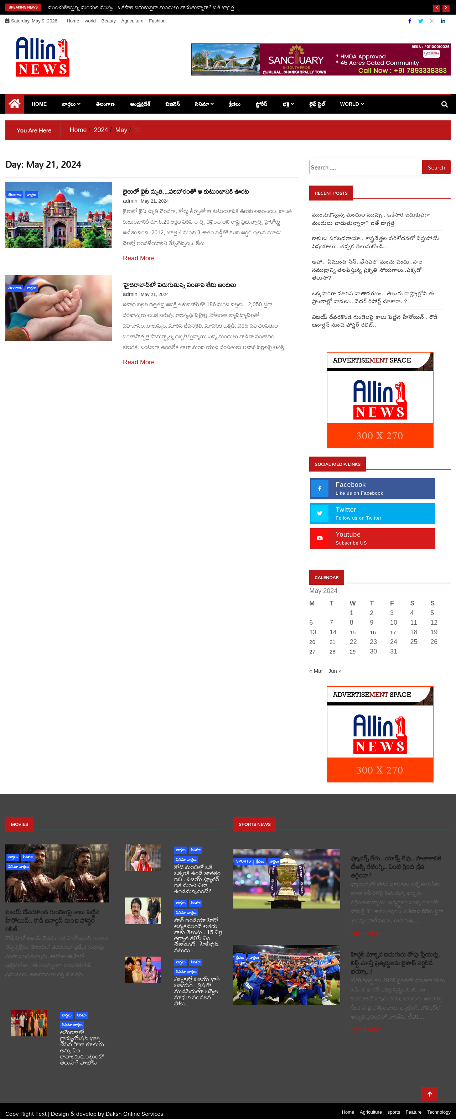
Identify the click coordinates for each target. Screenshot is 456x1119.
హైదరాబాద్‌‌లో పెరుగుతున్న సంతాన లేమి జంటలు (179, 285)
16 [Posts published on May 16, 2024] (373, 624)
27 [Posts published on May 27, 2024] (312, 643)
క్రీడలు (234, 104)
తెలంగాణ (105, 104)
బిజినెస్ (172, 104)
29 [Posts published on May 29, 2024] (353, 643)
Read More (139, 258)
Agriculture (132, 21)
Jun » (335, 663)
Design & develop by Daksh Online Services (107, 1105)
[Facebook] (410, 21)
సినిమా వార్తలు (18, 858)
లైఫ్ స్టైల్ (317, 104)
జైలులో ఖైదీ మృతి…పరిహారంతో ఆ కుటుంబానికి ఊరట (186, 191)
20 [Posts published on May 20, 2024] (312, 634)
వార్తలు (69, 104)
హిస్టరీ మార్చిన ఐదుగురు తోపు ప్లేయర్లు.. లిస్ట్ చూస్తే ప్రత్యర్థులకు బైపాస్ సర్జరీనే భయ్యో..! (396, 955)
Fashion (157, 21)
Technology (439, 1104)
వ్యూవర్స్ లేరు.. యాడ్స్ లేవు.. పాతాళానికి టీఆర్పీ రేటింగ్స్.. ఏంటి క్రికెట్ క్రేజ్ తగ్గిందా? (396, 858)
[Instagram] (433, 21)
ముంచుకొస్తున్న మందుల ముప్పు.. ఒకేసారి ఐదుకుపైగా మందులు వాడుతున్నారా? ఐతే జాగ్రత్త (141, 7)
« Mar (316, 663)
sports (243, 853)
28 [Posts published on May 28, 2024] (333, 643)
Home (73, 21)
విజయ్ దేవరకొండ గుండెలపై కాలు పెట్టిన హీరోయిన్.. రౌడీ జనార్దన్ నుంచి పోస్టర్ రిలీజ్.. (52, 912)
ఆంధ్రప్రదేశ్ (140, 104)
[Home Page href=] (15, 105)
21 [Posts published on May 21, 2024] (333, 634)
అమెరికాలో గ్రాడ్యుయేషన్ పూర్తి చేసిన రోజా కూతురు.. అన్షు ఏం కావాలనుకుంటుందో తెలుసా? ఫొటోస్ (84, 1039)
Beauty (108, 21)
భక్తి (286, 104)
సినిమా (202, 104)
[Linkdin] (443, 21)
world (90, 21)
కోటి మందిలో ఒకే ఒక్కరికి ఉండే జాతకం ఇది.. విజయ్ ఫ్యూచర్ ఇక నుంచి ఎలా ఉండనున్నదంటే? (197, 871)
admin (130, 201)
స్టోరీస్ (261, 104)
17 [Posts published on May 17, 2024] (393, 624)
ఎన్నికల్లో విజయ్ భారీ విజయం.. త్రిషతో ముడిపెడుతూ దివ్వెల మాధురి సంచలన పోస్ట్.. (197, 983)
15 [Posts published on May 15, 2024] (353, 624)
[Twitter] (421, 21)
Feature (414, 1104)
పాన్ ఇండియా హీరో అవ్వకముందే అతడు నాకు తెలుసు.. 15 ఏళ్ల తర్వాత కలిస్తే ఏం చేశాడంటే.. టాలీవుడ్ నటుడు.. (198, 927)
